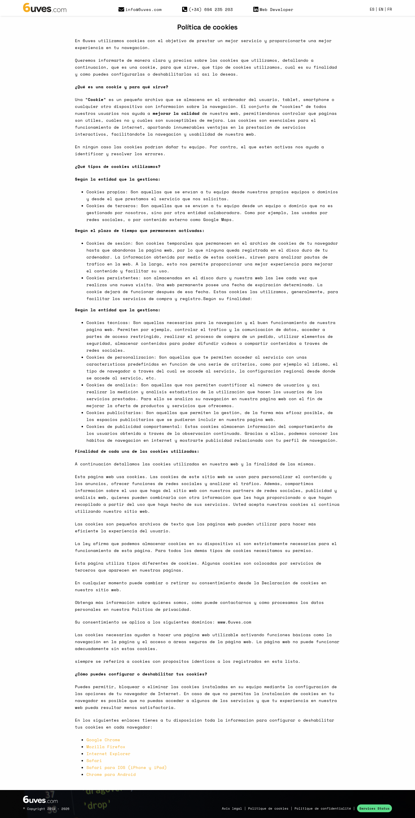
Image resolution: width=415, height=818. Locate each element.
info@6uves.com (140, 9)
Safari (94, 760)
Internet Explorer (108, 753)
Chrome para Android (111, 774)
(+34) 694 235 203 (207, 9)
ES (372, 9)
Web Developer (273, 9)
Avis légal (232, 808)
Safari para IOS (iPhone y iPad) (126, 767)
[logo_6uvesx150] (44, 5)
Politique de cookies (268, 808)
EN (381, 9)
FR (389, 9)
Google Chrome (103, 740)
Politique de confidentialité (323, 808)
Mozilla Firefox (105, 747)
